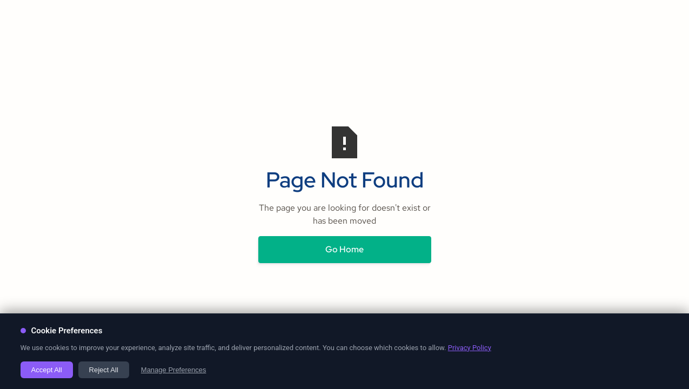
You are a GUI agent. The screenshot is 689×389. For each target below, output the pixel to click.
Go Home (344, 249)
